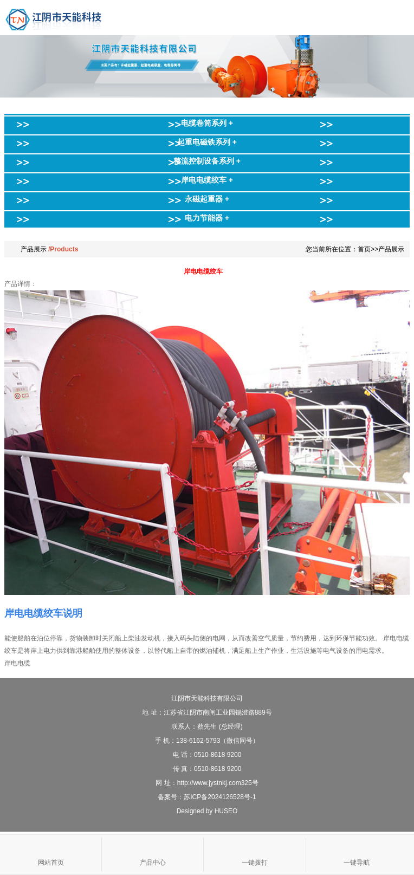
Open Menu (396, 17)
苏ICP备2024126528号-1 (220, 797)
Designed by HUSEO (207, 811)
